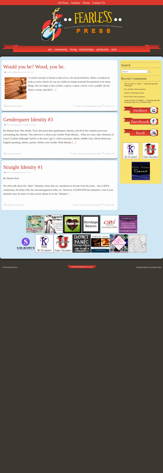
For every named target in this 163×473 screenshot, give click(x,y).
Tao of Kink (18, 106)
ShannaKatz (17, 125)
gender (93, 153)
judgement (94, 106)
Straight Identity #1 (23, 167)
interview (91, 205)
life (96, 205)
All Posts (63, 2)
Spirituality (102, 49)
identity (87, 106)
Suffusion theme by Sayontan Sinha (148, 267)
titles (99, 205)
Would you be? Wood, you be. (34, 67)
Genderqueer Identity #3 (28, 119)
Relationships (86, 49)
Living (73, 49)
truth (99, 106)
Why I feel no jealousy (138, 89)
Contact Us (98, 2)
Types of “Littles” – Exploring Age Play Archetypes (141, 85)
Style (114, 49)
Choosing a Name (137, 93)
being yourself (85, 153)
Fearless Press (12, 267)
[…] (54, 89)
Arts (50, 49)
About (86, 2)
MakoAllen (16, 72)
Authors (75, 2)
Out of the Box (16, 153)
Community (61, 49)
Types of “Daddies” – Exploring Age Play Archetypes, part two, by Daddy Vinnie (142, 101)
